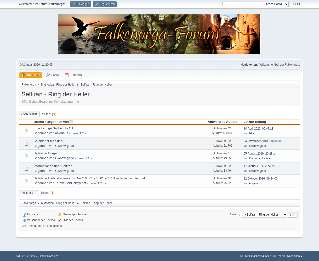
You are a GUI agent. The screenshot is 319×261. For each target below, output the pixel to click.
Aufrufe (231, 122)
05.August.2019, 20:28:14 (260, 153)
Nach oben (29, 193)
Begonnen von (60, 122)
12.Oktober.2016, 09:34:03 (261, 178)
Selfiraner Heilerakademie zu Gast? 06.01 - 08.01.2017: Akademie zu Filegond (89, 178)
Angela (253, 183)
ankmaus (61, 133)
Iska (251, 133)
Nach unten (29, 114)
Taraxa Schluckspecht (70, 183)
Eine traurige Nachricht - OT (54, 128)
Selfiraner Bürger (46, 153)
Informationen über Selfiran (53, 166)
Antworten (215, 122)
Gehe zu (234, 214)
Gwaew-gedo (64, 146)
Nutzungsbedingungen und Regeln (265, 256)
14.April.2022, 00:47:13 (258, 128)
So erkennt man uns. (48, 141)
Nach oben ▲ (295, 256)
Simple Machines (48, 256)
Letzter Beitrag (255, 122)
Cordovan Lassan (260, 158)
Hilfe (240, 256)
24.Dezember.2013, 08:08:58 (262, 141)
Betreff (39, 122)
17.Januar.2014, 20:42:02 (260, 166)
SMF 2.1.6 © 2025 (26, 256)
